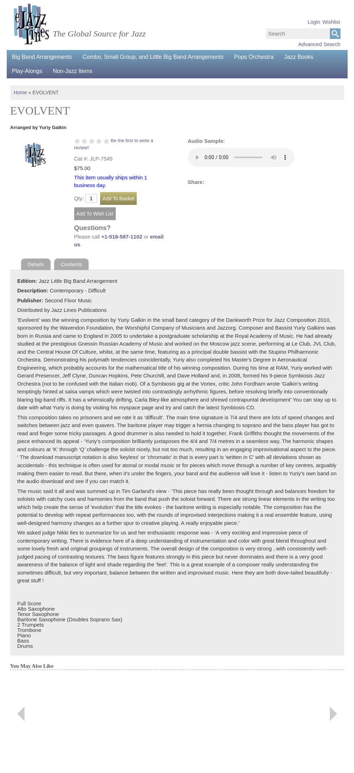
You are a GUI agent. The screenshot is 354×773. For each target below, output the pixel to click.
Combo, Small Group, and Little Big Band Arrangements (153, 57)
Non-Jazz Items (72, 71)
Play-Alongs (27, 71)
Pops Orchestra (253, 57)
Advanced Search (319, 44)
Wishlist (331, 22)
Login (313, 22)
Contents (71, 264)
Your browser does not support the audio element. (241, 157)
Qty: (79, 198)
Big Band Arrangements (42, 57)
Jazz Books (298, 57)
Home (20, 92)
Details (36, 264)
